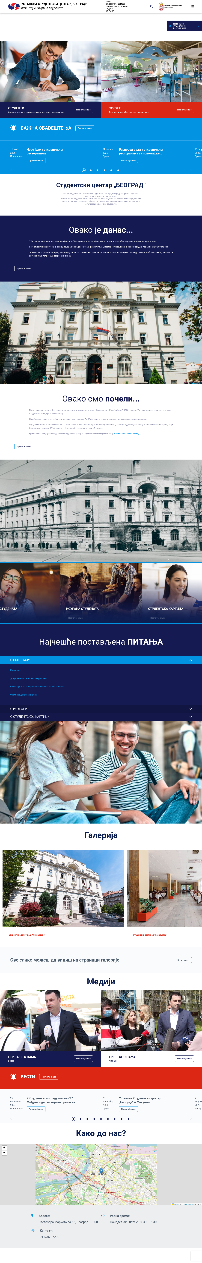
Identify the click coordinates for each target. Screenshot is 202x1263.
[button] (101, 1171)
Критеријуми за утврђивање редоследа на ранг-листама (37, 686)
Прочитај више (83, 110)
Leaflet (175, 1204)
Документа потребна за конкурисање (28, 678)
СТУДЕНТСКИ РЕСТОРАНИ (117, 6)
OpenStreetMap (187, 1204)
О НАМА (109, 2)
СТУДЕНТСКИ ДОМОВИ (115, 4)
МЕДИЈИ (109, 9)
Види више (183, 960)
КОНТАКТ (110, 11)
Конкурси (14, 670)
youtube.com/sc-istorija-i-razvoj (126, 434)
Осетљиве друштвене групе (23, 695)
